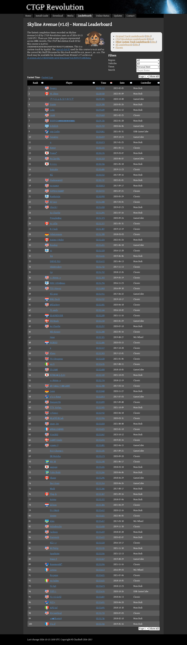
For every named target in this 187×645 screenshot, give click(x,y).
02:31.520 (100, 250)
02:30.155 (100, 147)
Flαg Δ (50, 494)
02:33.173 (100, 456)
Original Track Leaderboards (130, 36)
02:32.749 (100, 375)
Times (134, 67)
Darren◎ (52, 537)
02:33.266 (100, 472)
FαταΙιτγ (51, 137)
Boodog (51, 245)
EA (49, 256)
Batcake (51, 169)
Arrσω (50, 499)
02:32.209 (100, 315)
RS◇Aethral (53, 613)
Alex (49, 521)
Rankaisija (52, 196)
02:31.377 (100, 223)
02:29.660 (100, 115)
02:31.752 (100, 272)
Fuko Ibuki (53, 472)
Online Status (102, 15)
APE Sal (51, 607)
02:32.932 (100, 413)
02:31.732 (100, 267)
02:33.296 (100, 478)
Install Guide (42, 15)
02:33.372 (100, 499)
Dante (50, 104)
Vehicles (134, 63)
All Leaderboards (124, 44)
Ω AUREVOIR (54, 315)
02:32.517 (100, 348)
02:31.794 (100, 283)
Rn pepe (51, 575)
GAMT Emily (53, 440)
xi (48, 250)
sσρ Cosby (52, 131)
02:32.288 (100, 331)
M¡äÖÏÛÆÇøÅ (54, 418)
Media (70, 15)
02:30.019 (100, 137)
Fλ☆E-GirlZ (53, 597)
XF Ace (51, 202)
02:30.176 (100, 153)
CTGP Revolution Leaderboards (131, 39)
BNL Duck (52, 299)
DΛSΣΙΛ (51, 126)
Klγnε (50, 353)
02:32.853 (100, 396)
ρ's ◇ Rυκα (53, 396)
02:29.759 (100, 126)
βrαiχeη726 (53, 402)
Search (134, 70)
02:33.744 (100, 624)
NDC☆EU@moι (55, 283)
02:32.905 (100, 407)
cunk (50, 115)
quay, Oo (52, 423)
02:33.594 (100, 564)
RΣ (49, 175)
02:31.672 (100, 261)
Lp (48, 272)
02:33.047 (100, 434)
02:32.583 (100, 353)
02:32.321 (100, 337)
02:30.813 (100, 185)
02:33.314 (100, 483)
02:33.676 (100, 591)
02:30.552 (100, 175)
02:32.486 (100, 342)
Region (134, 60)
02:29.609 (100, 110)
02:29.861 (100, 131)
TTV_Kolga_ (53, 407)
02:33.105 (100, 450)
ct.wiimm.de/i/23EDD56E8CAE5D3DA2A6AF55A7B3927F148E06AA (59, 58)
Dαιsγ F (51, 559)
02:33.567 (100, 559)
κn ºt (49, 364)
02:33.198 (100, 461)
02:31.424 (100, 239)
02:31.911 (100, 294)
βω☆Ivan (52, 483)
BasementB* (53, 564)
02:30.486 (100, 169)
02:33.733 (100, 613)
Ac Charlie (52, 212)
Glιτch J (51, 207)
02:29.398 (100, 104)
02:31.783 (100, 277)
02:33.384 (100, 505)
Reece (50, 147)
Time (103, 83)
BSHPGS (60, 120)
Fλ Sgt (50, 586)
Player (69, 83)
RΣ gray (51, 294)
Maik (50, 488)
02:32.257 (100, 326)
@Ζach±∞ (52, 304)
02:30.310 (100, 158)
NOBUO (51, 342)
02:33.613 (100, 570)
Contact (130, 15)
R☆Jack (51, 229)
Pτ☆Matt (52, 510)
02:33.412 (100, 510)
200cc (148, 36)
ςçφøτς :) (51, 445)
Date (122, 83)
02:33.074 (100, 440)
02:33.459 (100, 532)
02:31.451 (100, 245)
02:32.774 (100, 380)
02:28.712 (100, 88)
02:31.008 (100, 202)
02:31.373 (100, 218)
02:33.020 (100, 423)
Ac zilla (51, 223)
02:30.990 (100, 196)
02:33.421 (100, 515)
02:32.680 (100, 369)
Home (28, 15)
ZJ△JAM (51, 369)
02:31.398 (100, 234)
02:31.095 (100, 212)
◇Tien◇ (51, 413)
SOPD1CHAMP (54, 191)
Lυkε (50, 110)
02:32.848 (100, 391)
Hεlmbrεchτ (53, 526)
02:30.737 (100, 180)
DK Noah (52, 321)
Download (58, 15)
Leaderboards (85, 15)
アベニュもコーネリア (59, 99)
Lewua (50, 570)
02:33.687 (100, 597)
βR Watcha (53, 456)
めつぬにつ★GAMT (57, 386)
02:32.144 (100, 310)
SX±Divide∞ (53, 267)
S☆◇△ (51, 164)
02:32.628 (100, 358)
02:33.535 (100, 548)
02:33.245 (100, 467)
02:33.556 (100, 553)
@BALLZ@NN (54, 429)
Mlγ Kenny (52, 331)
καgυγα (51, 467)
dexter (50, 515)
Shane (50, 478)
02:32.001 (100, 304)
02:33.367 (100, 494)
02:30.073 (100, 142)
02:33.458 (100, 526)
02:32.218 (100, 321)
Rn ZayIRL (52, 158)
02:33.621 (100, 575)
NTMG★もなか (55, 375)
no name (52, 185)
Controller (146, 83)
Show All (154, 76)
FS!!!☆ (50, 591)
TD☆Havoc (53, 288)
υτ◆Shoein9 (53, 618)
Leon (50, 391)
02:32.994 (100, 418)
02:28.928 (100, 93)
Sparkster (52, 553)
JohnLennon (53, 234)
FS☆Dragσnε (54, 358)
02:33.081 (100, 445)
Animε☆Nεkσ (54, 239)
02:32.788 (100, 386)
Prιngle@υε (53, 218)
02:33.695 (100, 607)
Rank (35, 83)
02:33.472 (100, 537)
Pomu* (51, 153)
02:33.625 (100, 580)
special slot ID (63, 49)
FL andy (51, 310)
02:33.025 (100, 429)
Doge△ (51, 88)
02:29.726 (100, 120)
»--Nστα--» (53, 277)
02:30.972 (100, 191)
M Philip (51, 548)
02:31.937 (100, 299)
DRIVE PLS (52, 261)
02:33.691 (100, 602)
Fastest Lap (47, 77)
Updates (118, 15)
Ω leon (51, 505)
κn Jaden (52, 580)
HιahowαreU (53, 180)
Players (119, 47)
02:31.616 (100, 256)
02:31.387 (100, 229)
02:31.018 (100, 207)
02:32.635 (100, 364)
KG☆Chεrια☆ (54, 450)
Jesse (50, 337)
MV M (50, 461)
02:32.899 (100, 402)
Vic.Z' (50, 624)
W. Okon (51, 93)
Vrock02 (51, 434)
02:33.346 (100, 488)
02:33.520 (100, 542)
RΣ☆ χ (50, 542)
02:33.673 (100, 586)
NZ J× (50, 602)
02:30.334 (100, 164)
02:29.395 (100, 99)
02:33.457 (100, 521)
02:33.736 (100, 618)
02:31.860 (100, 288)
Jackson (51, 532)
